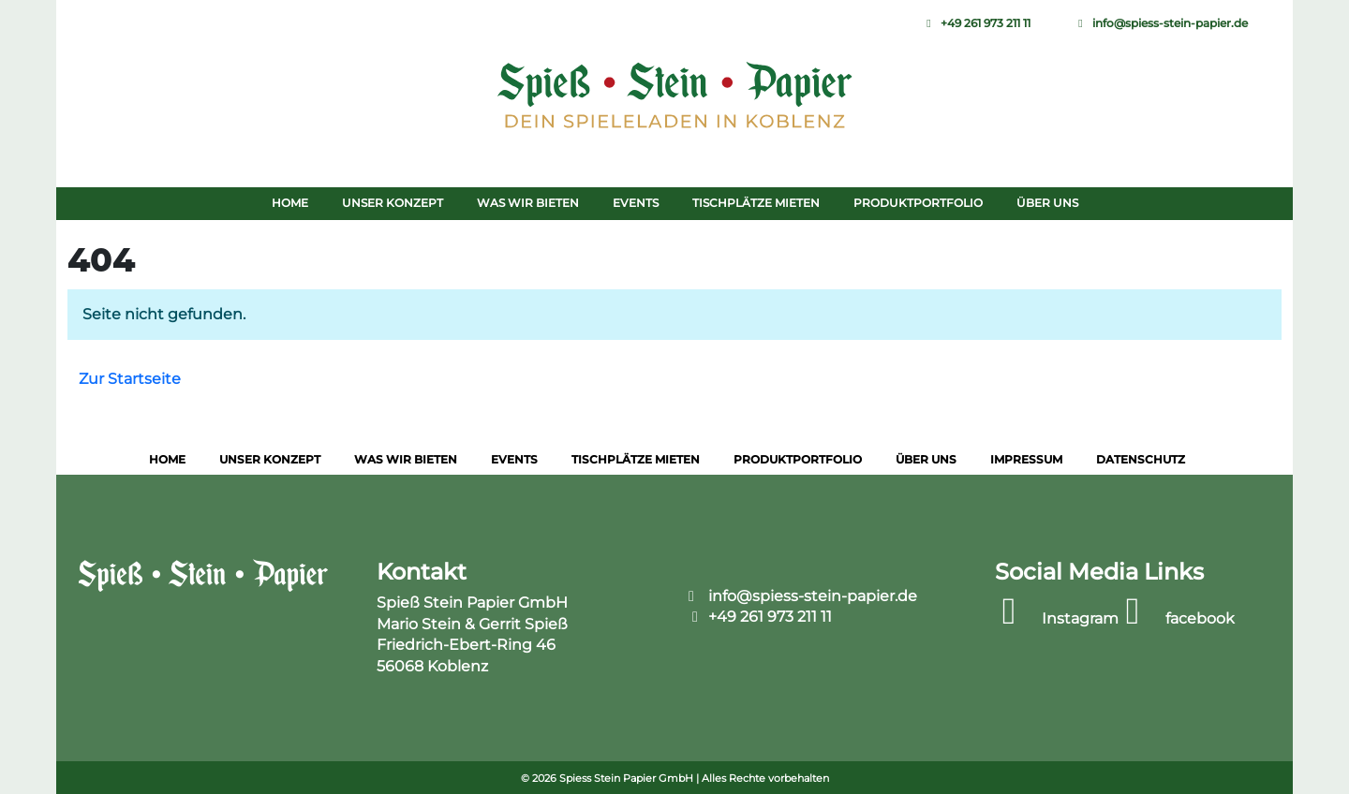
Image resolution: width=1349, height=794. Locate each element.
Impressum (1026, 459)
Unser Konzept (392, 203)
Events (636, 203)
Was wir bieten (528, 203)
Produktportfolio (918, 203)
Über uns (1047, 203)
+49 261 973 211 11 (977, 23)
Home (290, 203)
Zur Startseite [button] (130, 379)
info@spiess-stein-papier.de (1161, 23)
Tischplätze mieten (756, 203)
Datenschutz (1140, 459)
